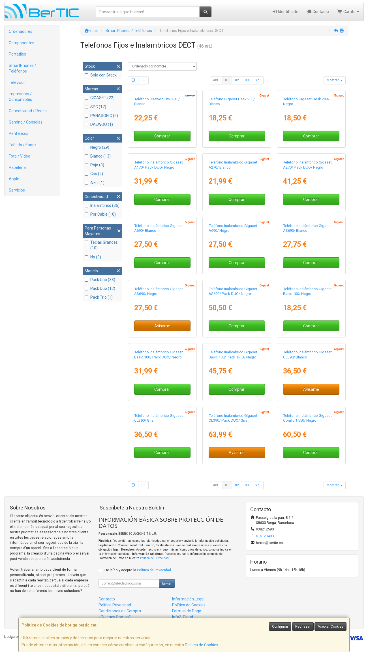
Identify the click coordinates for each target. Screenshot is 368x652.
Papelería (17, 167)
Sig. (257, 80)
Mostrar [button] (335, 80)
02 (237, 80)
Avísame (162, 326)
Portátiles (17, 54)
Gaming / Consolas (25, 122)
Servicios (17, 190)
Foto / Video (19, 156)
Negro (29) (97, 147)
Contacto (318, 11)
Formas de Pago (186, 611)
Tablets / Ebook (23, 145)
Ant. (216, 80)
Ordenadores (20, 31)
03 (247, 80)
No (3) (93, 257)
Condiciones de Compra (120, 611)
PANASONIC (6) (101, 115)
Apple (14, 179)
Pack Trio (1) (99, 297)
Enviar (167, 583)
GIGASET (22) (100, 97)
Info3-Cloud (182, 617)
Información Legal (188, 599)
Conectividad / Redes (28, 111)
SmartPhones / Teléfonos (22, 68)
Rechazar (303, 626)
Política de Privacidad (154, 558)
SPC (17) (95, 107)
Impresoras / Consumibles (20, 97)
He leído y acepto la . (138, 570)
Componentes (21, 43)
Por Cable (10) (100, 214)
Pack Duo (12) (100, 288)
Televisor (17, 82)
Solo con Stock (101, 75)
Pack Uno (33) (100, 279)
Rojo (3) (94, 165)
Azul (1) (94, 182)
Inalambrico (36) (102, 205)
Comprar (162, 136)
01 (227, 80)
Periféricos (18, 133)
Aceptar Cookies (330, 626)
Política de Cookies (201, 645)
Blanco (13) (98, 156)
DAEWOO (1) (99, 124)
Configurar (280, 626)
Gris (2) (94, 173)
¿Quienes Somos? (115, 617)
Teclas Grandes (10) (101, 245)
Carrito (348, 11)
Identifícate (285, 11)
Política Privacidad (115, 605)
